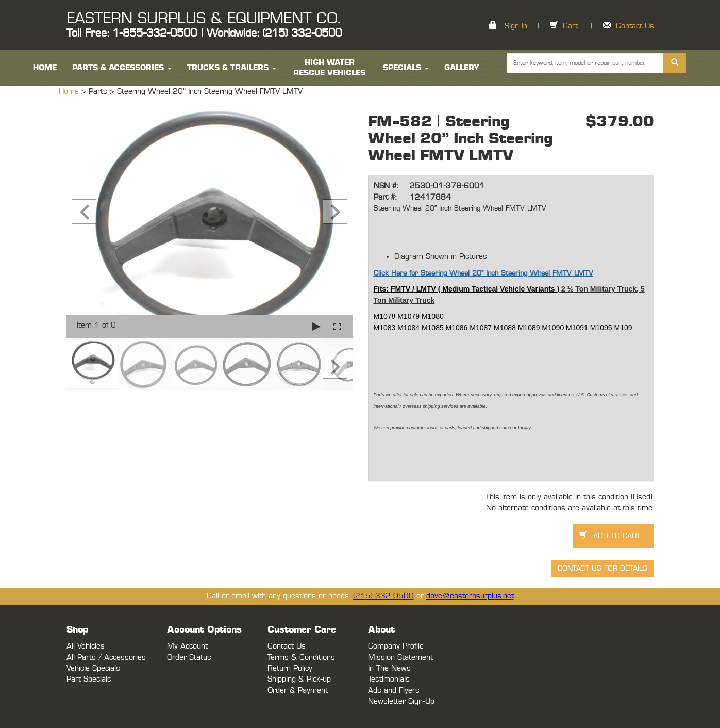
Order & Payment (297, 690)
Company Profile (396, 646)
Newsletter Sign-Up (401, 701)
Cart (570, 26)
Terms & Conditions (301, 657)
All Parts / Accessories (106, 657)
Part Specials (88, 679)
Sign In (516, 26)
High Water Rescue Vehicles (329, 68)
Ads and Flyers (394, 690)
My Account (187, 646)
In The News (389, 668)
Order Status (189, 657)
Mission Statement (400, 657)
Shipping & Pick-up (299, 679)
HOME (45, 68)
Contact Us (635, 26)
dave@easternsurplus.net (470, 596)
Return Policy (289, 668)
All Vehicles (85, 646)
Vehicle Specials (93, 668)
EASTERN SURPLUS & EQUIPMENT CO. (203, 18)
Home (70, 91)
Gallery (461, 68)
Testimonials (389, 679)
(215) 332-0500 (383, 596)
